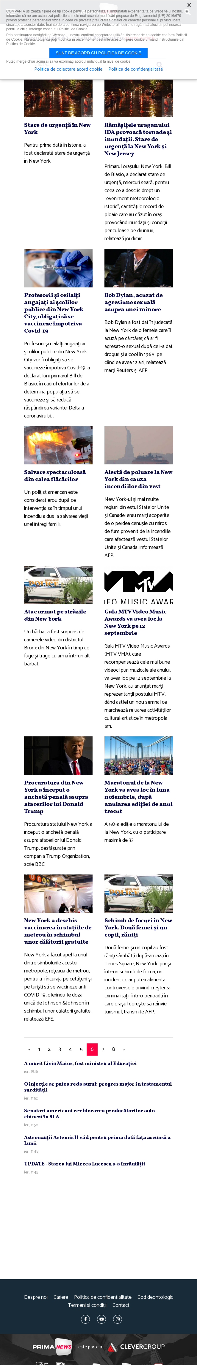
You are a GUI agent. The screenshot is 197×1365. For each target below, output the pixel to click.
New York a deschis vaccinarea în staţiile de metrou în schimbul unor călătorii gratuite (58, 931)
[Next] (124, 1049)
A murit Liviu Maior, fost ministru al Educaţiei (80, 1063)
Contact (120, 1305)
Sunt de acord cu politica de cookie (98, 52)
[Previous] (29, 1049)
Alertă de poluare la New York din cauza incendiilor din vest (138, 479)
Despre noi (36, 1297)
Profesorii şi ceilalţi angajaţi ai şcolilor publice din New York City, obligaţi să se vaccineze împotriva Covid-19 (53, 313)
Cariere (61, 1297)
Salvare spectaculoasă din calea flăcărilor (55, 476)
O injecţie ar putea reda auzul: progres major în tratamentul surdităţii (98, 1087)
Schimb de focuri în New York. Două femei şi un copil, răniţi (138, 928)
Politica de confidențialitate (103, 1297)
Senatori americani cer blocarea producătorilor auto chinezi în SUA (89, 1114)
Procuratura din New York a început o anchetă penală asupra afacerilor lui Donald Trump (56, 797)
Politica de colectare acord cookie (68, 69)
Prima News (52, 1347)
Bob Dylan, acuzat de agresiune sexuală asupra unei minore (133, 302)
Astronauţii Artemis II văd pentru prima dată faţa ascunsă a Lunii (97, 1140)
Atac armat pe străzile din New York (55, 615)
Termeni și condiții (87, 1305)
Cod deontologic (155, 1297)
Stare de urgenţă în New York (57, 129)
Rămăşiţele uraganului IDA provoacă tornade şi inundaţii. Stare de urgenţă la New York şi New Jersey (138, 139)
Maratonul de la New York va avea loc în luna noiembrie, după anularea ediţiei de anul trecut (138, 797)
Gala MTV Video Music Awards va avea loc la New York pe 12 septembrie (135, 623)
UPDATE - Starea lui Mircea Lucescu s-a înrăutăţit (84, 1164)
